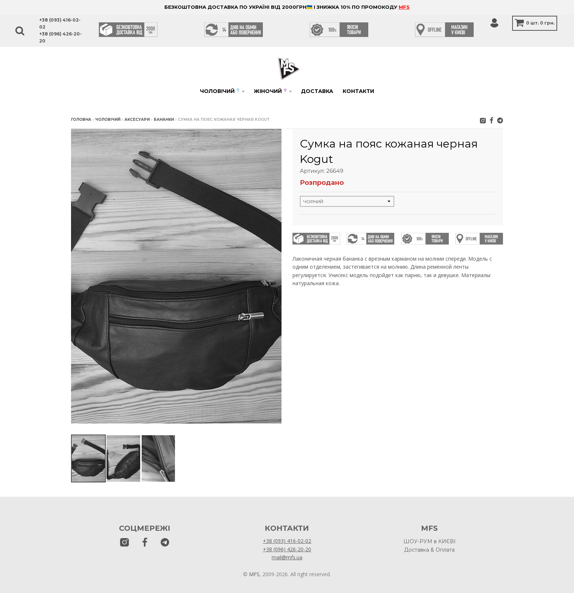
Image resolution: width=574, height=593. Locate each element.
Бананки (164, 119)
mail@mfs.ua (287, 557)
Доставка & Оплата (429, 550)
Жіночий (270, 91)
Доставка (317, 91)
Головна (81, 119)
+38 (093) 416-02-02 (287, 540)
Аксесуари (137, 119)
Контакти (358, 91)
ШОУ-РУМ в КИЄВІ (429, 541)
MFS (404, 7)
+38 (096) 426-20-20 (287, 549)
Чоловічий (220, 91)
